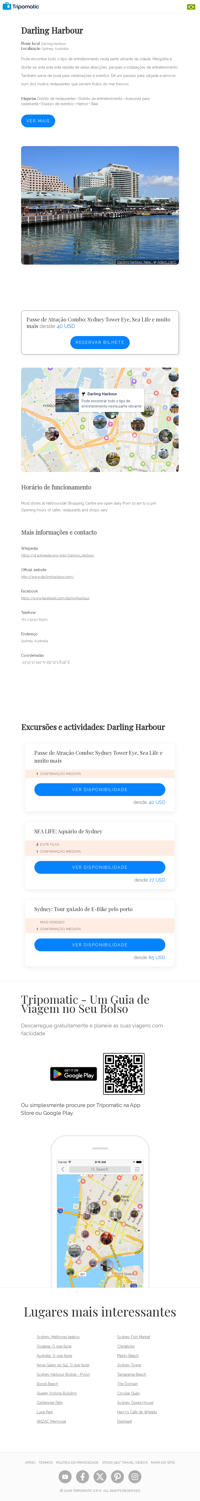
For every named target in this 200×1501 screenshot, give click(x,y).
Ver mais (38, 120)
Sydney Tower (129, 1365)
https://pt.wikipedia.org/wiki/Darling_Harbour (57, 555)
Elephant (124, 1421)
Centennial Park (50, 1403)
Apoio (30, 1462)
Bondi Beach (47, 1384)
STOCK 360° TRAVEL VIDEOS (125, 1462)
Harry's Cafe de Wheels (137, 1412)
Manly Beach (128, 1356)
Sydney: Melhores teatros (58, 1337)
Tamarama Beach (131, 1374)
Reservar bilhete (100, 342)
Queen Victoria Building (57, 1393)
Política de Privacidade (77, 1462)
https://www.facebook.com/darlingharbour (55, 598)
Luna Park (45, 1412)
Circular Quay (128, 1393)
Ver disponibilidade (100, 789)
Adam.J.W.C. (167, 262)
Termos (46, 1462)
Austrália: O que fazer (54, 1356)
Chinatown (126, 1346)
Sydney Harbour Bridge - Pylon (63, 1374)
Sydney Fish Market (133, 1337)
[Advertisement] (100, 283)
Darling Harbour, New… (135, 262)
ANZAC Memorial (51, 1421)
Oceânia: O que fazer (54, 1346)
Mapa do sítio (163, 1462)
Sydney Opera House (135, 1403)
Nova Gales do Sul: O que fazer (63, 1365)
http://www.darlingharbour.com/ (47, 577)
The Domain (127, 1384)
